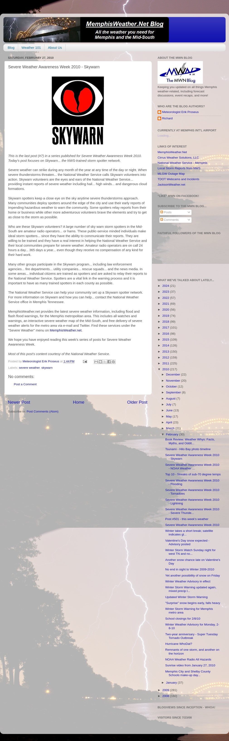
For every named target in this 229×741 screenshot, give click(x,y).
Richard (167, 118)
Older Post (137, 402)
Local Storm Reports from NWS (179, 168)
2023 (166, 291)
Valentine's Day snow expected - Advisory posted (187, 542)
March (170, 428)
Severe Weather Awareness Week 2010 (192, 525)
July (169, 404)
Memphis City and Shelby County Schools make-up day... (188, 673)
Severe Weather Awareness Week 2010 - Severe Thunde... (192, 511)
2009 (166, 690)
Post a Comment (25, 384)
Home (78, 402)
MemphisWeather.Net (172, 152)
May (169, 416)
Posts (166, 212)
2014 (166, 345)
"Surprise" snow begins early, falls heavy (192, 603)
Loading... (164, 135)
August (171, 398)
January (172, 682)
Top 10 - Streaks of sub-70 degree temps (193, 474)
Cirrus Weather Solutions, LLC (178, 157)
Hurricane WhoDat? (178, 643)
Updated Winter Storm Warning (186, 597)
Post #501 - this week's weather (186, 519)
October (172, 386)
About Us (55, 47)
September (174, 392)
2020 (166, 309)
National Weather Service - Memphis (182, 162)
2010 (166, 369)
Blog (11, 47)
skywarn (47, 367)
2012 (166, 357)
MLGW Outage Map (171, 173)
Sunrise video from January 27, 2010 (190, 665)
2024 (166, 285)
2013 (166, 351)
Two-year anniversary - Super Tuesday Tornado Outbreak (191, 636)
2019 (166, 315)
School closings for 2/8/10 (182, 618)
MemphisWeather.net (66, 330)
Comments (169, 219)
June (169, 410)
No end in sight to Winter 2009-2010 (189, 569)
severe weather (29, 367)
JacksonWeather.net (171, 184)
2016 (166, 333)
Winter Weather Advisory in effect (187, 581)
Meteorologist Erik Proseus (180, 112)
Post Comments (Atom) (42, 411)
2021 (166, 303)
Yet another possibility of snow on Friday (192, 575)
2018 (166, 321)
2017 (166, 327)
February (172, 434)
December (173, 374)
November (173, 380)
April (169, 422)
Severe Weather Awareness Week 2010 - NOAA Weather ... (192, 466)
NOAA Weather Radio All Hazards (188, 659)
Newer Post (19, 402)
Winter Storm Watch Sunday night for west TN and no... (190, 551)
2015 (166, 339)
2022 (166, 297)
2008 (166, 696)
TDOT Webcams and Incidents (178, 179)
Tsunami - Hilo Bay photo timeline (188, 449)
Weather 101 (31, 47)
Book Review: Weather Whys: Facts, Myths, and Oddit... (190, 441)
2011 (166, 363)
